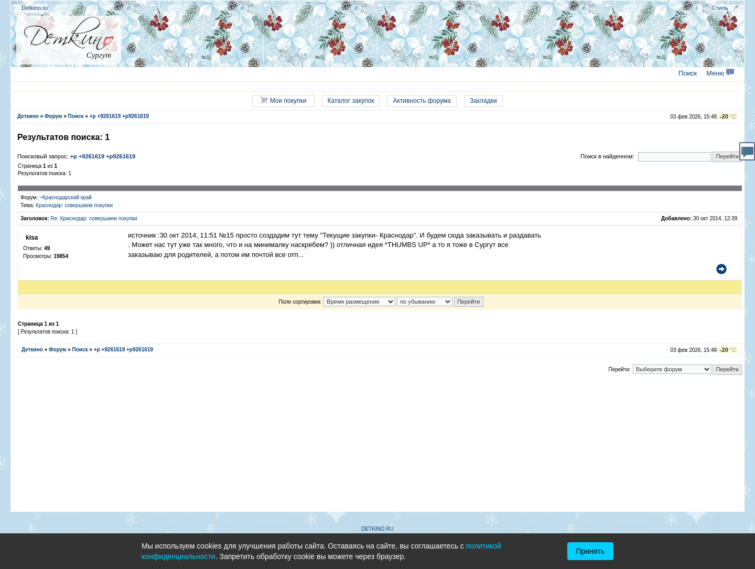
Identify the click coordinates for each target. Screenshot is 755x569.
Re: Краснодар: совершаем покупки (93, 218)
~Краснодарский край (65, 197)
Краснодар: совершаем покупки (74, 205)
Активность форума (421, 100)
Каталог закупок (351, 100)
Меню (720, 73)
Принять (590, 551)
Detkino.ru (34, 8)
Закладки (483, 100)
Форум (53, 116)
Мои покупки (283, 100)
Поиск (687, 73)
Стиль (720, 8)
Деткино (28, 116)
